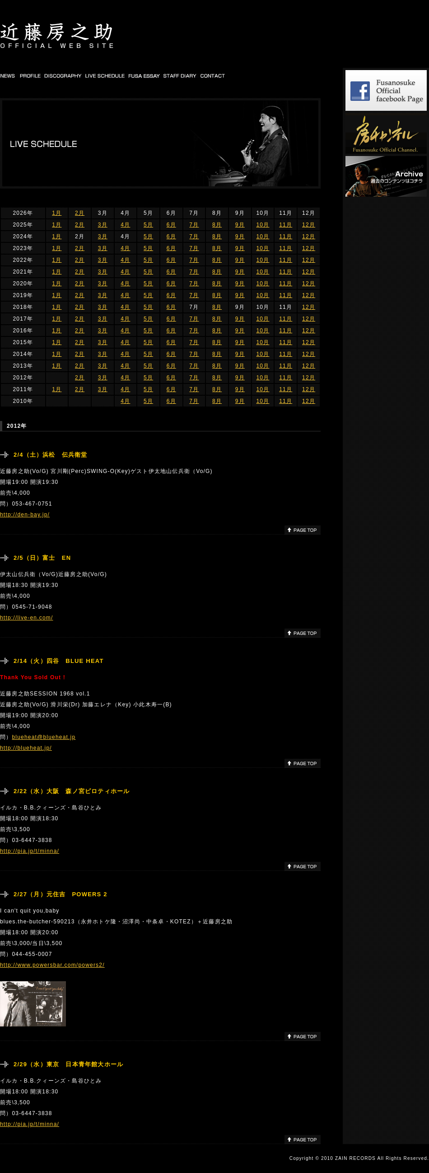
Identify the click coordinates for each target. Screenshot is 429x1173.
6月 (171, 225)
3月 (102, 225)
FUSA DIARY (144, 75)
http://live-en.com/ (26, 618)
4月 (125, 225)
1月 (56, 213)
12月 (308, 225)
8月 (217, 225)
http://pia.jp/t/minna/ (29, 851)
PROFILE (30, 75)
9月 (240, 225)
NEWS (8, 75)
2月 (79, 213)
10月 (262, 225)
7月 (194, 225)
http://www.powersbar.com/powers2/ (52, 965)
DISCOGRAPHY (63, 75)
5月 (148, 225)
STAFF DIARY (180, 75)
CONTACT (213, 75)
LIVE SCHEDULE (105, 75)
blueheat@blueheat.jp (43, 737)
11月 (285, 225)
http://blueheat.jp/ (26, 748)
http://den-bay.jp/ (25, 514)
